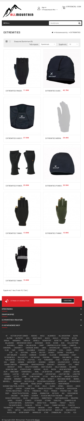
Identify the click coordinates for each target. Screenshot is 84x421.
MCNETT (51, 379)
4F (6, 336)
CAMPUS (73, 345)
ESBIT (74, 355)
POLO (46, 391)
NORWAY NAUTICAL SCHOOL (13, 386)
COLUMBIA (31, 350)
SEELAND (68, 396)
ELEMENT (43, 355)
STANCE (28, 400)
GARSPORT (31, 362)
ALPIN (75, 336)
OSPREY (9, 388)
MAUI (43, 379)
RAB (76, 391)
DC (17, 352)
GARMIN (21, 362)
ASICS (47, 338)
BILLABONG (9, 343)
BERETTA (57, 340)
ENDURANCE (64, 355)
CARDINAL (7, 348)
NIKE (16, 384)
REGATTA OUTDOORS (20, 393)
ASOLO (55, 338)
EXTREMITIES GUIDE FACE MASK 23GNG (21, 138)
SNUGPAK (74, 398)
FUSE (58, 360)
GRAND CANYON (10, 364)
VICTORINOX (75, 408)
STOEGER (38, 400)
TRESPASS (20, 408)
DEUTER (42, 352)
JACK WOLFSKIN (65, 369)
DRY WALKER (12, 355)
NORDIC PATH (50, 384)
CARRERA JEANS (32, 348)
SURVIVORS (29, 403)
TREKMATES (8, 408)
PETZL (27, 391)
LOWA (24, 376)
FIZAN (76, 357)
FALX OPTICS (23, 357)
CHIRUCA (77, 348)
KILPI (5, 372)
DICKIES (51, 352)
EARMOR (33, 355)
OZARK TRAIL (30, 388)
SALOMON (24, 396)
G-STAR (75, 360)
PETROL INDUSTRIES (13, 391)
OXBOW (19, 388)
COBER (21, 350)
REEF (7, 393)
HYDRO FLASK (25, 369)
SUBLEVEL (57, 400)
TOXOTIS (71, 405)
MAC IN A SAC (56, 376)
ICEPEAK (37, 369)
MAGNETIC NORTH (71, 376)
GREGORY (50, 364)
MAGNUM (7, 379)
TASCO (71, 403)
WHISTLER (59, 410)
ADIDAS (34, 336)
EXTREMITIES (75, 32)
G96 (5, 362)
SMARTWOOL (47, 398)
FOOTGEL (31, 360)
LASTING (76, 372)
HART (77, 364)
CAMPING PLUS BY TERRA (56, 345)
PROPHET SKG (65, 391)
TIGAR (46, 405)
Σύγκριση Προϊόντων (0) (23, 41)
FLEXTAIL (21, 360)
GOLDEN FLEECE (64, 362)
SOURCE (19, 400)
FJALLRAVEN (10, 360)
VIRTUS (18, 410)
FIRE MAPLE (66, 357)
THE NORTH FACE (15, 405)
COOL (61, 350)
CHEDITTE (66, 348)
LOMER (7, 376)
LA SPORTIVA (47, 372)
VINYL (10, 410)
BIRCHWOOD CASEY (24, 343)
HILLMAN (72, 367)
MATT (35, 379)
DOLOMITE (70, 352)
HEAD (20, 367)
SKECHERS (35, 398)
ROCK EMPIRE (73, 393)
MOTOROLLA (29, 381)
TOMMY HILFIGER (58, 405)
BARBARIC (17, 340)
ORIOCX (70, 386)
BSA (63, 343)
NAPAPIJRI (62, 381)
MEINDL (76, 379)
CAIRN (20, 345)
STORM (48, 400)
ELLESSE (53, 355)
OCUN (37, 386)
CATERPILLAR (54, 348)
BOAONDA (39, 343)
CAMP (41, 345)
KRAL (37, 372)
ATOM (74, 338)
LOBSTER (76, 374)
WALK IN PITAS (29, 410)
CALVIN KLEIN (31, 345)
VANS (57, 408)
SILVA (25, 398)
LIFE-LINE (25, 374)
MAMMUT (18, 379)
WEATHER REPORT (45, 410)
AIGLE (42, 336)
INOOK (53, 369)
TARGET (63, 403)
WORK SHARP (24, 412)
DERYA (33, 352)
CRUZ (76, 350)
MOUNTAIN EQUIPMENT (46, 381)
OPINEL (61, 386)
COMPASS (52, 350)
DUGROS (23, 355)
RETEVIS (55, 393)
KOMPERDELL (27, 372)
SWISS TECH (41, 403)
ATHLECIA (65, 338)
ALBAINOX (52, 336)
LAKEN (57, 372)
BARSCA (27, 340)
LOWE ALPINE (35, 376)
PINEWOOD (37, 391)
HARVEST (11, 367)
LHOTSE (16, 374)
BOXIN (55, 343)
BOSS (48, 343)
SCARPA (35, 396)
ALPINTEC (19, 338)
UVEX (50, 408)
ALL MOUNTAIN (64, 336)
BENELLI (36, 340)
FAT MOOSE (35, 357)
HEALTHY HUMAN (31, 367)
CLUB (7, 350)
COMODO (41, 350)
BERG (67, 340)
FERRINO (56, 357)
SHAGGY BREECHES (12, 398)
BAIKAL (7, 340)
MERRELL (6, 381)
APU (28, 338)
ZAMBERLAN (56, 412)
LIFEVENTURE (51, 374)
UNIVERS (41, 408)
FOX (39, 360)
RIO (63, 393)
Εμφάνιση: (63, 44)
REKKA (34, 393)
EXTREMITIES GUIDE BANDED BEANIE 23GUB (62, 91)
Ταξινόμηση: (34, 44)
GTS (70, 364)
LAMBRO (66, 372)
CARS (44, 348)
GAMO (12, 362)
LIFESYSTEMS (37, 374)
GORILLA (76, 362)
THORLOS (28, 405)
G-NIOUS (66, 360)
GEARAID (42, 362)
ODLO (44, 386)
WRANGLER (36, 412)
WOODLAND (11, 412)
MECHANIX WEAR (64, 379)
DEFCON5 (24, 352)
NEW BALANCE (74, 381)
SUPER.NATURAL (15, 403)
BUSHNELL (11, 345)
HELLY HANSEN (60, 367)
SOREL (10, 400)
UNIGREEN (31, 408)
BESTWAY (75, 340)
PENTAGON (60, 388)
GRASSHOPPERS (37, 364)
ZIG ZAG (67, 412)
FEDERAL (46, 357)
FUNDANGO (48, 360)
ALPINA (9, 338)
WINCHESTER (71, 410)
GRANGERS (24, 364)
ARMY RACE (37, 338)
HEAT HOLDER (46, 367)
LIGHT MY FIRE (64, 374)
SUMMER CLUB (70, 400)
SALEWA (14, 396)
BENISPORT (47, 340)
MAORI (27, 379)
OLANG (52, 386)
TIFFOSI (38, 405)
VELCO (64, 408)
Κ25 (75, 412)
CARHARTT (18, 348)
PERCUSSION (72, 388)
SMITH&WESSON (61, 398)
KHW (76, 369)
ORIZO (78, 386)
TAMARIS (53, 403)
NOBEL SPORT (37, 384)
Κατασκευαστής (62, 32)
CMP (13, 350)
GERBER (52, 362)
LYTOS (45, 376)
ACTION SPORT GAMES (19, 336)
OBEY (30, 386)
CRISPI (68, 350)
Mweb (37, 420)
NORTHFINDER (64, 384)
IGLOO (46, 369)
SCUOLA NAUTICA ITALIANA (51, 396)
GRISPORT (61, 364)
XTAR (46, 412)
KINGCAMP (14, 372)
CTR (10, 352)
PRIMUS (54, 391)
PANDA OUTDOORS (45, 388)
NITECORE (24, 384)
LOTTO (16, 376)
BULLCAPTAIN (73, 343)
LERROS (7, 374)
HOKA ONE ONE (11, 369)
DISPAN (60, 352)
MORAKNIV (17, 381)
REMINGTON (44, 393)
